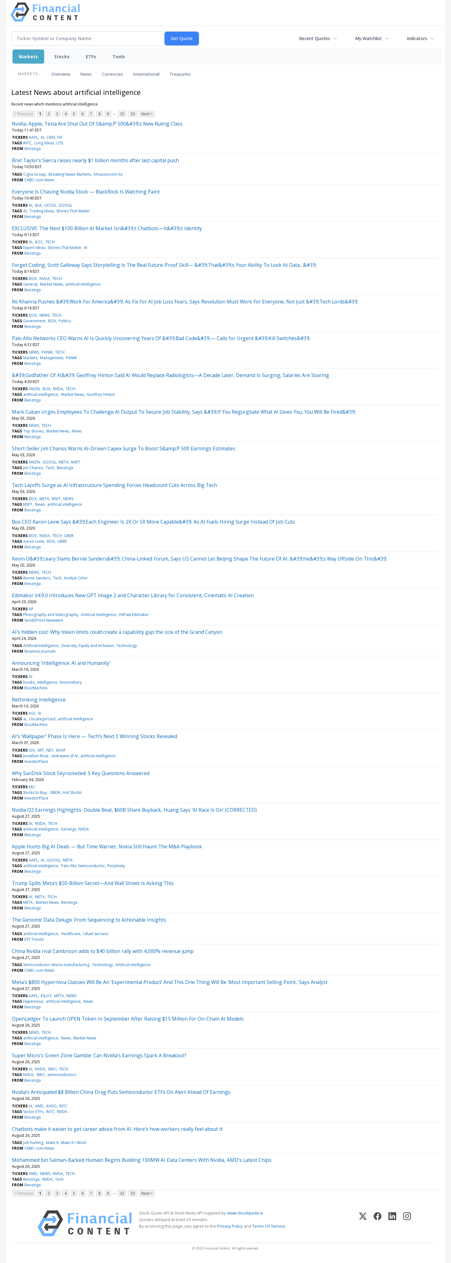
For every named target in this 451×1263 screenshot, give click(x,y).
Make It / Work (73, 1142)
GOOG (50, 205)
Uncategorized (42, 719)
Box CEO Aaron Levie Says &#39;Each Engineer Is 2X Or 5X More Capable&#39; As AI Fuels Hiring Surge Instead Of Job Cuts (153, 521)
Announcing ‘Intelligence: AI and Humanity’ (61, 663)
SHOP (61, 750)
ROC (39, 242)
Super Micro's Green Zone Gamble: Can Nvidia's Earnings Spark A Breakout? (99, 1055)
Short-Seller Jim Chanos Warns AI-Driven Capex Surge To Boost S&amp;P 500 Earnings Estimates (123, 448)
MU (32, 786)
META (64, 462)
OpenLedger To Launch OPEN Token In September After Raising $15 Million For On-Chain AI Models (128, 1018)
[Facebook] (377, 1223)
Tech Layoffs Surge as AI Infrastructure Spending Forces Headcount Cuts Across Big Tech (114, 485)
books (28, 682)
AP (31, 609)
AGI (32, 713)
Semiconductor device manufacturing (56, 964)
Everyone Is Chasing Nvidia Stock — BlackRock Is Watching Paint (86, 191)
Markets (28, 57)
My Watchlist (368, 38)
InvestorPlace (36, 761)
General (30, 284)
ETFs (91, 57)
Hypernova (33, 1001)
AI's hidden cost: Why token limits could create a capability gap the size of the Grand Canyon (117, 632)
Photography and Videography (50, 614)
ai (24, 719)
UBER (69, 535)
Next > (147, 113)
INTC (27, 143)
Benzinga (32, 148)
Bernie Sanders (36, 578)
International (146, 74)
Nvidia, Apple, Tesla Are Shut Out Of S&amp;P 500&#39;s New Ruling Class (97, 123)
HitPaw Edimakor (134, 614)
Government (34, 321)
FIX (59, 137)
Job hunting (33, 1142)
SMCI (52, 1069)
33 (133, 113)
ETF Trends (34, 939)
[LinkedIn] (392, 1223)
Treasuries (180, 74)
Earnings (68, 829)
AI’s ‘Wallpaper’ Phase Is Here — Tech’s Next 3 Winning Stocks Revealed (94, 736)
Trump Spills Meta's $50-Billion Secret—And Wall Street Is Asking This (93, 883)
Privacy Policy (230, 1226)
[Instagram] (407, 1223)
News (86, 74)
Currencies (112, 74)
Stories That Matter (73, 211)
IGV (32, 750)
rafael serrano (95, 933)
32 (122, 113)
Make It (52, 1142)
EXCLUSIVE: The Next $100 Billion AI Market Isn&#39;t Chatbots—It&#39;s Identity (107, 228)
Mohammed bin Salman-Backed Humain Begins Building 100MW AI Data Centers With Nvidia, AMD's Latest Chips (142, 1160)
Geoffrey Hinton (100, 394)
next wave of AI (64, 755)
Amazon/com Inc (108, 174)
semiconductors (61, 1074)
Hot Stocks (72, 792)
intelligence (47, 682)
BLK (38, 205)
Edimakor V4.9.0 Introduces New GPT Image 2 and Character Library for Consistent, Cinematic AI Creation (133, 595)
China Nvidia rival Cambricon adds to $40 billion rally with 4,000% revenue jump (103, 951)
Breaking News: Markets (70, 174)
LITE (59, 143)
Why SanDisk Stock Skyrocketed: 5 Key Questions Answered (80, 773)
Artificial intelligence (133, 964)
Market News (51, 284)
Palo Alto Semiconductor (83, 865)
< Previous (23, 113)
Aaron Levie (33, 541)
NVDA (44, 278)
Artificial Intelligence (98, 614)
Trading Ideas (41, 211)
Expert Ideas (34, 247)
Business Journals (39, 651)
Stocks (62, 57)
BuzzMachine (36, 688)
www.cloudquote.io (245, 1213)
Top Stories (33, 431)
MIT (41, 750)
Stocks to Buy (35, 792)
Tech (50, 467)
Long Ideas (44, 143)
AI (42, 137)
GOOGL (65, 205)
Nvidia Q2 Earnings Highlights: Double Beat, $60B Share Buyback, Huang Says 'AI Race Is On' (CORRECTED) (134, 809)
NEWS (44, 315)
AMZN (34, 388)
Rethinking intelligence (39, 699)
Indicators (417, 38)
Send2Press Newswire (43, 620)
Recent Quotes (314, 38)
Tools (118, 57)
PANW (47, 352)
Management (51, 357)
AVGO (51, 1106)
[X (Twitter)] (362, 1223)
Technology (126, 645)
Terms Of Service (268, 1226)
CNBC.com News (39, 180)
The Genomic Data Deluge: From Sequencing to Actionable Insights (89, 919)
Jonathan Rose (36, 755)
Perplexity (116, 865)
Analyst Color (76, 578)
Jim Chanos (33, 467)
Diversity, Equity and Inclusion (87, 645)
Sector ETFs (33, 1111)
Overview (60, 74)
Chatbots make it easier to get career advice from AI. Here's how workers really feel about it (117, 1129)
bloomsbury (71, 682)
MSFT (75, 462)
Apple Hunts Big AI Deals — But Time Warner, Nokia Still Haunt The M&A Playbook (107, 846)
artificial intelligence (83, 284)
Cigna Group (34, 174)
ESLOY (46, 995)
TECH (50, 242)
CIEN (51, 137)
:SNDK (54, 792)
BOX (33, 278)
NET (49, 750)
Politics (65, 321)
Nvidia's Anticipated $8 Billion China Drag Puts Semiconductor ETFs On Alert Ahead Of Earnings (121, 1092)
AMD (39, 1106)
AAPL (33, 137)
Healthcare (70, 933)
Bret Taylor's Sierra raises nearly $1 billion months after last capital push (95, 160)
